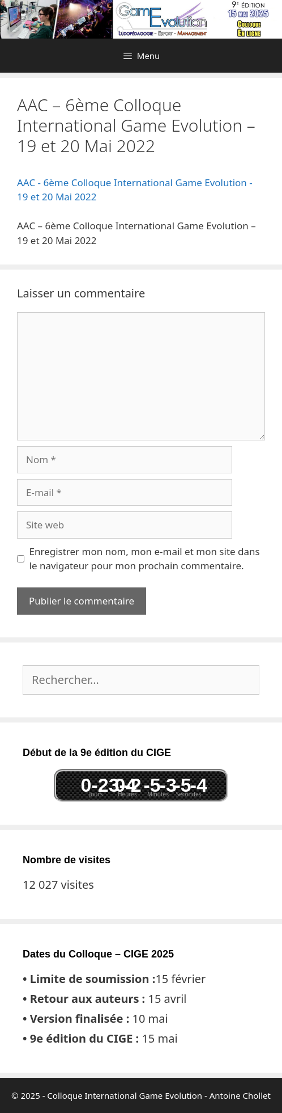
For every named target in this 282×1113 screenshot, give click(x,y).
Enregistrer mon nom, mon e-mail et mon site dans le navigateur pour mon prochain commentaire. (144, 559)
